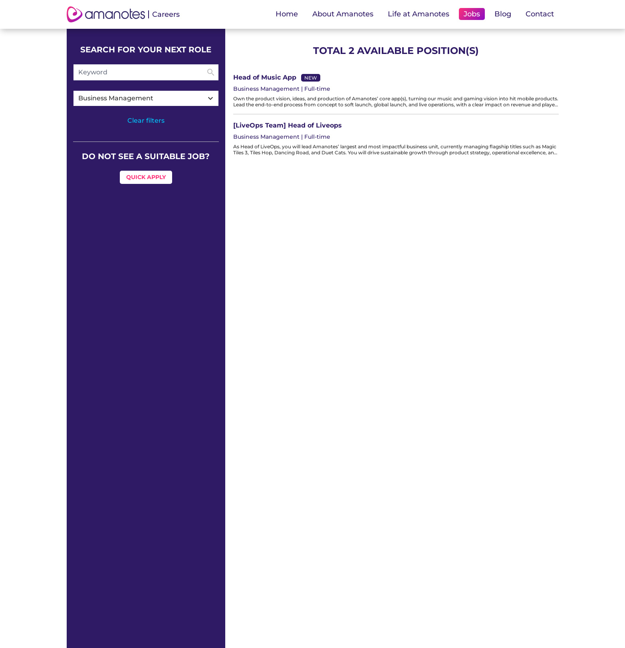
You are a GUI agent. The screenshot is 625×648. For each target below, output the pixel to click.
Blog (502, 14)
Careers (166, 14)
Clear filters (146, 120)
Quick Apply (146, 177)
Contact (540, 14)
